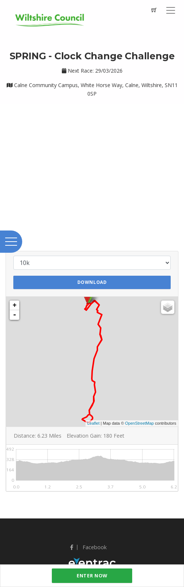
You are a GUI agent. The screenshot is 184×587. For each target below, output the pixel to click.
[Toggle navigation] (170, 10)
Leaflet (93, 423)
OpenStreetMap (139, 423)
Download (92, 282)
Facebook (88, 547)
